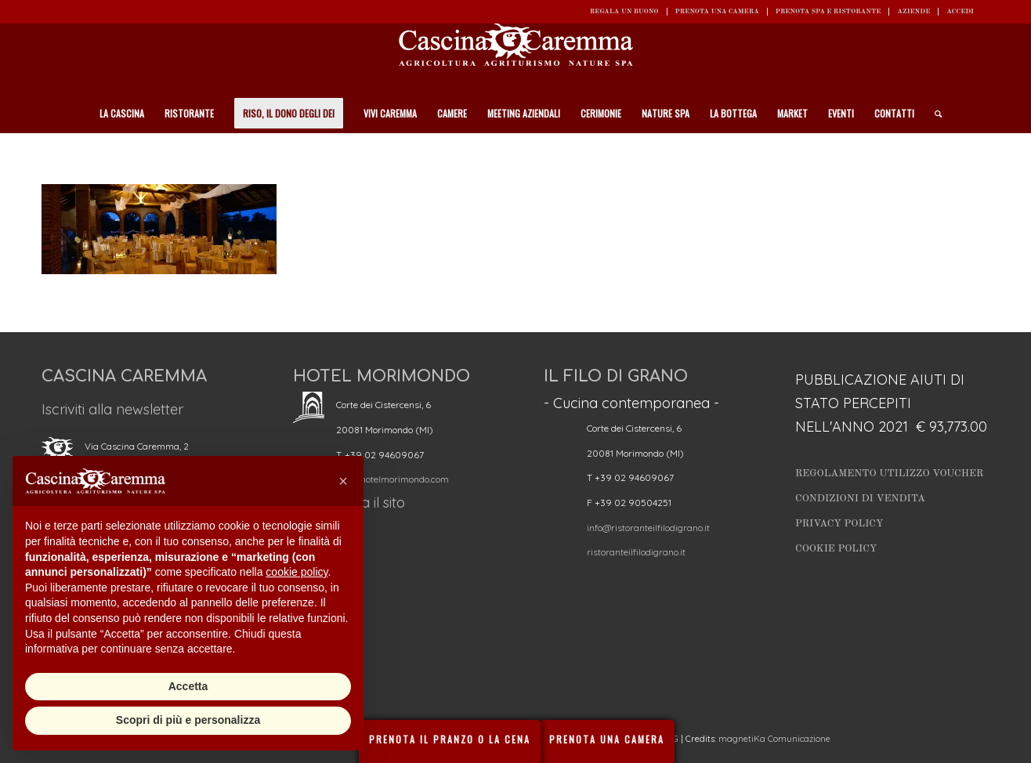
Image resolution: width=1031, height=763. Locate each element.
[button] (343, 481)
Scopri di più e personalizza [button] (188, 720)
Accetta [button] (188, 686)
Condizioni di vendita (860, 499)
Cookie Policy (836, 549)
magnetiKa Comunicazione (774, 738)
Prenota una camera (717, 11)
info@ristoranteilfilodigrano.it (648, 527)
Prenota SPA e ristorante (828, 11)
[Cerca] (933, 113)
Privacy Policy (839, 524)
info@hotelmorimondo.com (392, 479)
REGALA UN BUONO (624, 11)
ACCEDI (960, 11)
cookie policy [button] (296, 572)
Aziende (913, 11)
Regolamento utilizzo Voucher (889, 473)
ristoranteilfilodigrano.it (636, 552)
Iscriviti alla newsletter (112, 409)
